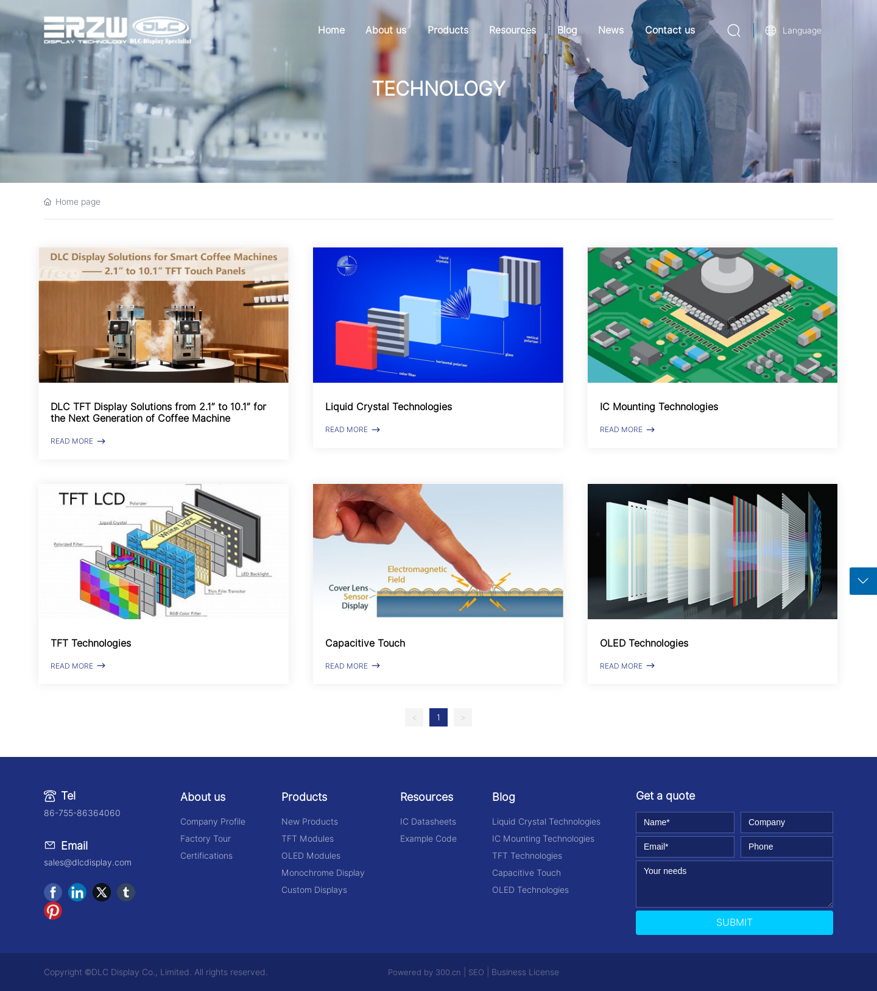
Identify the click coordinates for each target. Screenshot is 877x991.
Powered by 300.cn (424, 972)
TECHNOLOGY (438, 89)
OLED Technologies (644, 643)
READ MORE (79, 441)
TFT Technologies (91, 643)
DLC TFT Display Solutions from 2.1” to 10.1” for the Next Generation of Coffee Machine (158, 412)
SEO (476, 972)
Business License (525, 972)
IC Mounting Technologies (659, 407)
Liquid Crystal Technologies (388, 407)
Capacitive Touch (365, 643)
